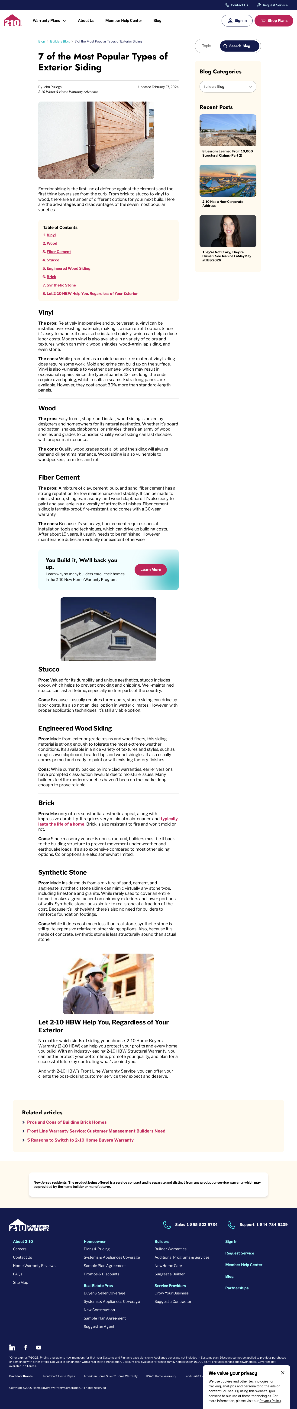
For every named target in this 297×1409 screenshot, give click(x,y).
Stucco (53, 260)
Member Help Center (123, 20)
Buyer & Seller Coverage (104, 1293)
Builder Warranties (171, 1249)
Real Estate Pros (98, 1286)
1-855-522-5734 (202, 1225)
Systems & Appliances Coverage (112, 1257)
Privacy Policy (270, 1401)
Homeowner (95, 1241)
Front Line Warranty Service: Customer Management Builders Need (96, 1131)
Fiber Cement (59, 252)
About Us (86, 20)
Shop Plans (277, 20)
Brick (51, 277)
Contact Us (239, 5)
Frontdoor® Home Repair (59, 1376)
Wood (52, 243)
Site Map (20, 1282)
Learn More (150, 569)
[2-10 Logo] (13, 24)
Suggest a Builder (170, 1274)
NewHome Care (168, 1266)
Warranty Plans (46, 20)
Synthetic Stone (61, 285)
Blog (157, 20)
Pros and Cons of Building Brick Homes (67, 1122)
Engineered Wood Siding (68, 268)
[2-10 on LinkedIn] (12, 1347)
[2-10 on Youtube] (38, 1348)
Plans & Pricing (97, 1249)
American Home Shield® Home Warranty (111, 1376)
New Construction (99, 1310)
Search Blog (239, 46)
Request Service (275, 5)
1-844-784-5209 (272, 1225)
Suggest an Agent (99, 1326)
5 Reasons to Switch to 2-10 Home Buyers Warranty (80, 1140)
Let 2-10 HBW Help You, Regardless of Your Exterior (92, 293)
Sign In (241, 20)
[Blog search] (210, 46)
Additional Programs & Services (182, 1257)
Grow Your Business (172, 1293)
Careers (19, 1249)
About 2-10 (23, 1241)
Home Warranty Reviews (34, 1266)
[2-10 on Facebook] (26, 1347)
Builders (162, 1241)
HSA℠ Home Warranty (161, 1376)
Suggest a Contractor (173, 1301)
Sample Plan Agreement (105, 1266)
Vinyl (51, 235)
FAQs (17, 1274)
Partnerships (237, 1288)
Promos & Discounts (101, 1274)
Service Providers (170, 1286)
